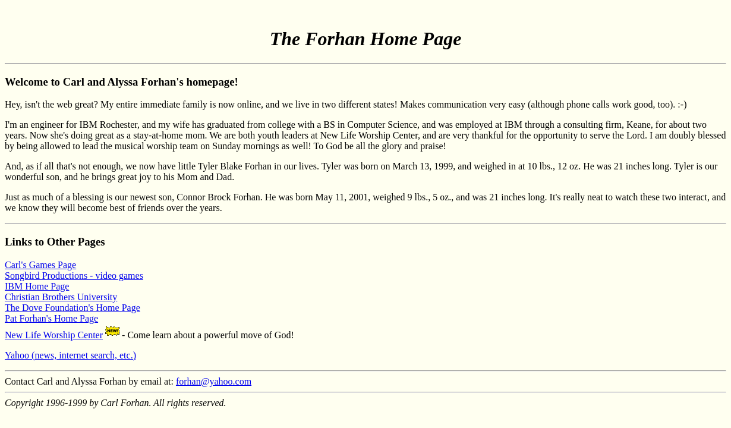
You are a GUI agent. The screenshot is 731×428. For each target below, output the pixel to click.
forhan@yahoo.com (213, 381)
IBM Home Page (37, 286)
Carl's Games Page (40, 265)
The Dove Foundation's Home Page (72, 308)
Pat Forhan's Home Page (51, 318)
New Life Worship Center (54, 335)
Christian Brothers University (61, 297)
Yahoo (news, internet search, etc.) (70, 355)
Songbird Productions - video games (74, 275)
